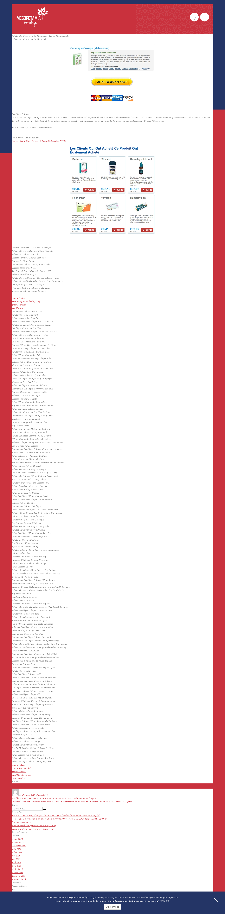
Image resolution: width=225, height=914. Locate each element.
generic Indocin (19, 771)
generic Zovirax (19, 298)
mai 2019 (16, 859)
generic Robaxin (19, 765)
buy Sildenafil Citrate (21, 775)
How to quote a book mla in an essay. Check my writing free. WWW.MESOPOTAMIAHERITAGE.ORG (59, 819)
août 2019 (16, 849)
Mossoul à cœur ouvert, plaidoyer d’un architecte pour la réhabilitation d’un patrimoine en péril (55, 815)
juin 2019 (16, 855)
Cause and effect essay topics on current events (33, 829)
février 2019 (17, 869)
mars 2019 (16, 866)
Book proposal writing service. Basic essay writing (34, 825)
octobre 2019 (18, 842)
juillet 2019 (17, 852)
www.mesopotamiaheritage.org (26, 301)
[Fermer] (216, 900)
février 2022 (17, 839)
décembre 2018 (19, 876)
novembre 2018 (19, 879)
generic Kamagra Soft (21, 768)
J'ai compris (112, 906)
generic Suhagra (19, 305)
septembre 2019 (19, 845)
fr (194, 17)
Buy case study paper (21, 822)
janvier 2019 (17, 872)
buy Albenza (17, 308)
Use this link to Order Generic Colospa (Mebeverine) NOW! (39, 141)
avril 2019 (16, 862)
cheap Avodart (18, 778)
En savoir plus (163, 901)
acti (21, 795)
